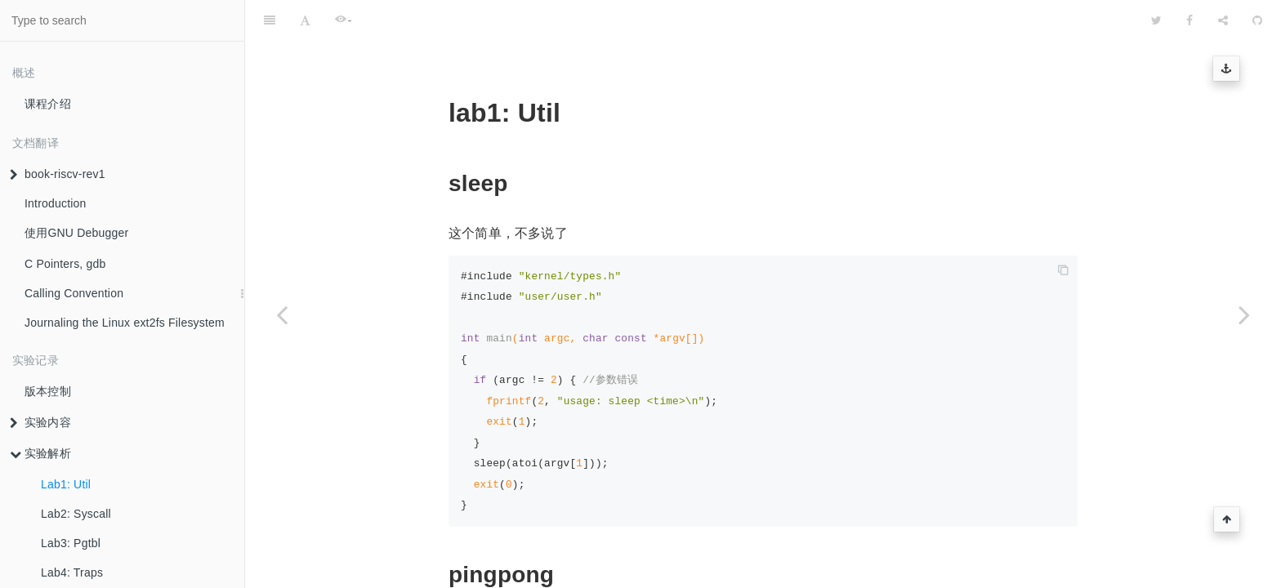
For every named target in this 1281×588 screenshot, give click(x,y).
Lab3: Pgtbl (70, 543)
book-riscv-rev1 (57, 173)
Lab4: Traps (72, 572)
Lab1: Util (66, 484)
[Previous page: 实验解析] (282, 314)
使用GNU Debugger (76, 232)
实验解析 (40, 453)
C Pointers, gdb (65, 263)
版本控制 (48, 391)
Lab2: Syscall (76, 513)
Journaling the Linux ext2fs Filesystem (125, 322)
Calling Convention (74, 293)
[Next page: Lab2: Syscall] (1244, 314)
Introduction (56, 203)
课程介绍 (48, 103)
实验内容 (40, 422)
